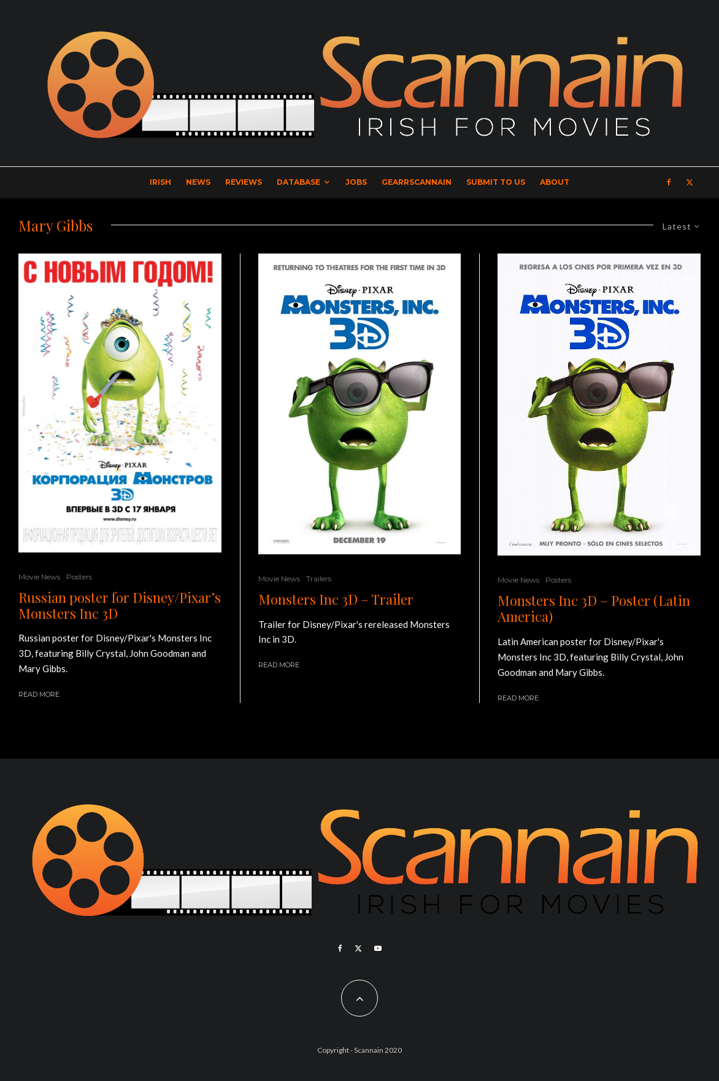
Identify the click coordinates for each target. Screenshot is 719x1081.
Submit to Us (495, 182)
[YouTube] (378, 948)
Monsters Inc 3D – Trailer (335, 599)
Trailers (318, 578)
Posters (79, 576)
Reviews (243, 182)
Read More (39, 694)
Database (298, 182)
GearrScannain (417, 182)
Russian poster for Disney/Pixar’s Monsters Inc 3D (119, 605)
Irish (160, 182)
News (198, 182)
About (554, 182)
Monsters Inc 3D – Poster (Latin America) (594, 608)
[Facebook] (669, 182)
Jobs (356, 182)
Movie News (39, 576)
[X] (690, 182)
